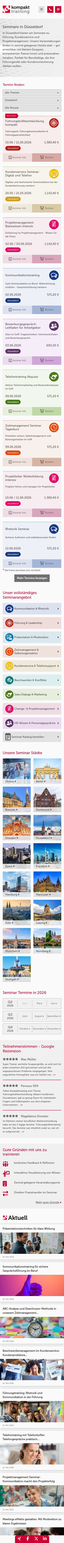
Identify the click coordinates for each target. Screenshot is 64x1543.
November (39, 1028)
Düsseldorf (13, 148)
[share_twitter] (36, 1539)
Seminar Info (17, 157)
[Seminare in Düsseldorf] (50, 9)
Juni (54, 1003)
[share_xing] (19, 1539)
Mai (39, 1003)
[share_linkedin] (45, 1539)
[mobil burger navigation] (41, 9)
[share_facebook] (28, 1539)
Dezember (53, 1028)
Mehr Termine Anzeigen (32, 578)
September (53, 1016)
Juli (24, 1016)
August (39, 1016)
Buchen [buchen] (46, 157)
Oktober (24, 1028)
